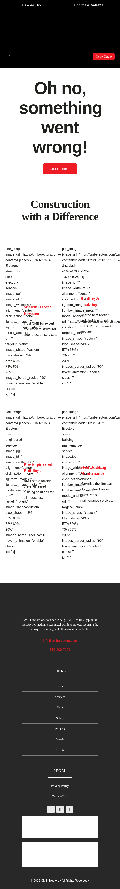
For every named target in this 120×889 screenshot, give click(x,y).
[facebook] (51, 809)
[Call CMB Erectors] (31, 5)
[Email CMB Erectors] (88, 5)
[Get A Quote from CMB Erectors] (104, 56)
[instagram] (60, 809)
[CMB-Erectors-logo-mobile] (60, 19)
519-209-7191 (60, 650)
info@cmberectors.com (60, 641)
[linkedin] (69, 809)
